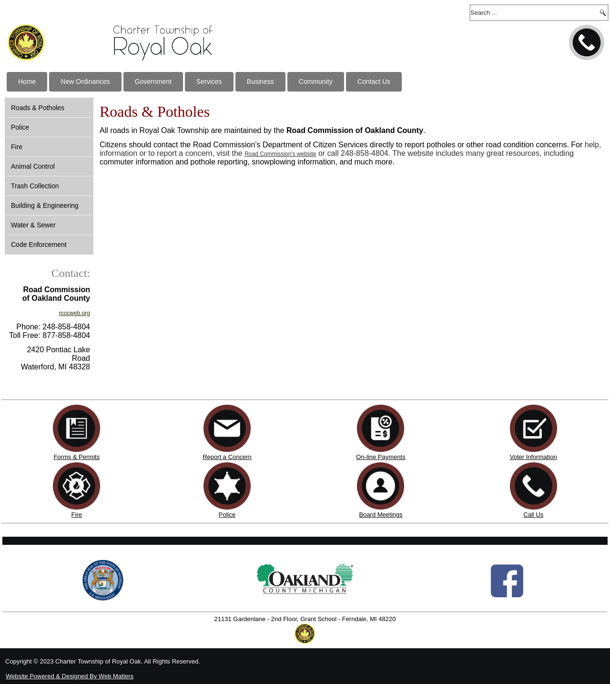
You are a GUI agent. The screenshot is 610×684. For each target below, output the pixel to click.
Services (209, 81)
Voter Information (533, 456)
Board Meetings (380, 514)
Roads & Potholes (37, 108)
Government (153, 81)
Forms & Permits (76, 456)
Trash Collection (35, 186)
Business (260, 81)
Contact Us (373, 81)
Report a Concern (227, 453)
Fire (16, 147)
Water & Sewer (33, 225)
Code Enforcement (39, 244)
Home (27, 81)
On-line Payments (380, 456)
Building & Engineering (45, 205)
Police (20, 127)
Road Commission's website (280, 154)
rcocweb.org (74, 313)
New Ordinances (85, 81)
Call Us (533, 514)
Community (316, 81)
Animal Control (33, 166)
